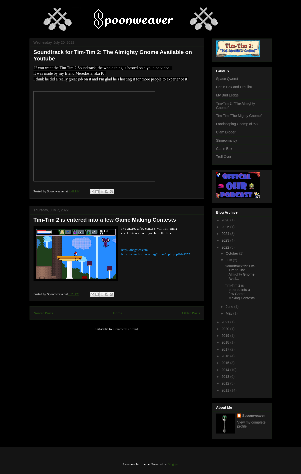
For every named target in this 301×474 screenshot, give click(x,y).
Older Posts (191, 313)
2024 (225, 234)
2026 (225, 220)
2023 (225, 240)
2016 (225, 356)
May (229, 313)
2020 (225, 329)
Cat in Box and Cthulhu (234, 87)
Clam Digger (226, 132)
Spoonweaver (253, 416)
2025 (225, 227)
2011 (225, 390)
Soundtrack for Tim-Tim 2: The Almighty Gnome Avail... (240, 272)
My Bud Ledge (227, 95)
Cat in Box (224, 149)
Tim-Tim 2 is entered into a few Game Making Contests (105, 220)
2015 (225, 363)
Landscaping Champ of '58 (237, 124)
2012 (225, 383)
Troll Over (223, 157)
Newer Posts (43, 313)
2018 (225, 342)
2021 (225, 322)
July (229, 260)
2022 (225, 247)
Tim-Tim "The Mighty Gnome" (239, 116)
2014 (225, 370)
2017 (225, 349)
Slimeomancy (226, 140)
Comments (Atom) (125, 329)
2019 (225, 336)
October (232, 253)
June (230, 307)
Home (117, 313)
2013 (225, 377)
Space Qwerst (227, 79)
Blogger (172, 464)
